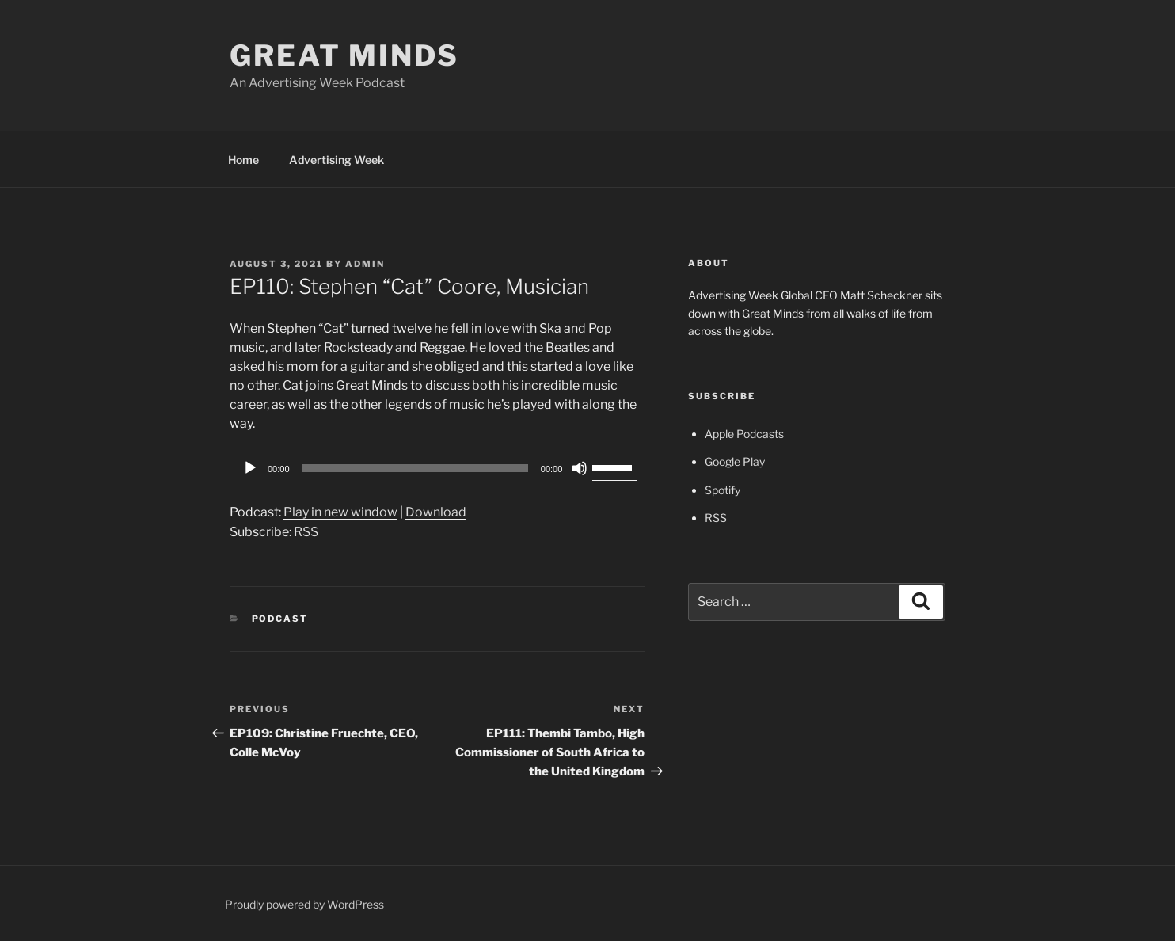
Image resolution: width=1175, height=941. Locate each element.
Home (243, 159)
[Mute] (580, 468)
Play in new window (340, 512)
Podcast (280, 618)
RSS (306, 531)
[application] (437, 468)
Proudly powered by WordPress (304, 904)
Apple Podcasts (744, 433)
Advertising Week (336, 159)
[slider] (415, 468)
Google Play (735, 461)
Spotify (722, 490)
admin (365, 263)
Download (435, 512)
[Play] (250, 468)
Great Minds (344, 55)
